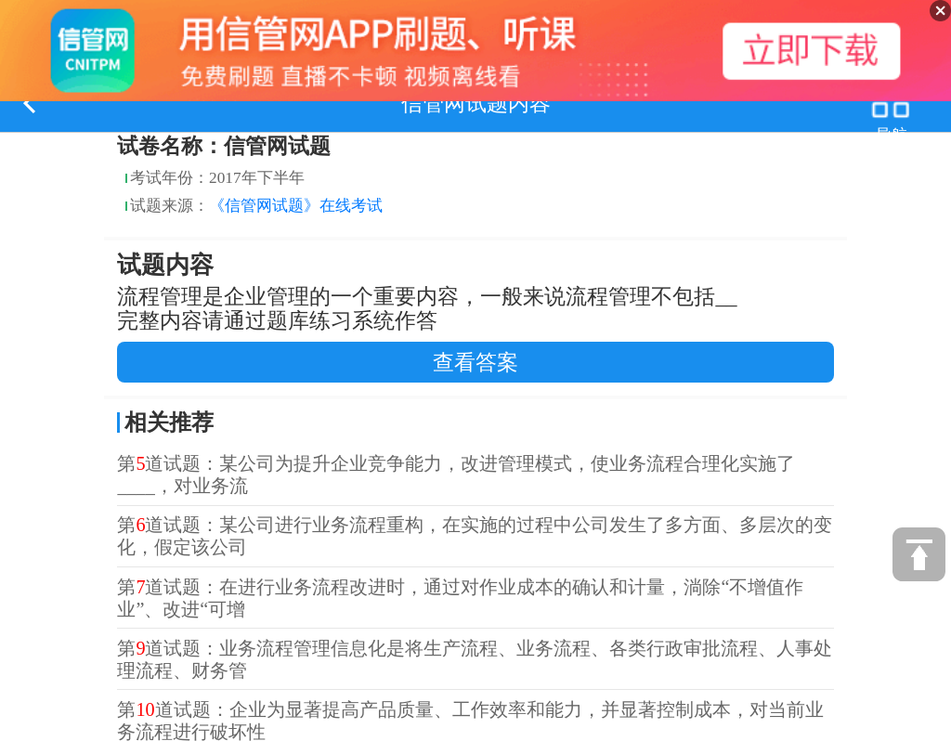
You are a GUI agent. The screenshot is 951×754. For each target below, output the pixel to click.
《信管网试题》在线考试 (296, 205)
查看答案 (475, 362)
